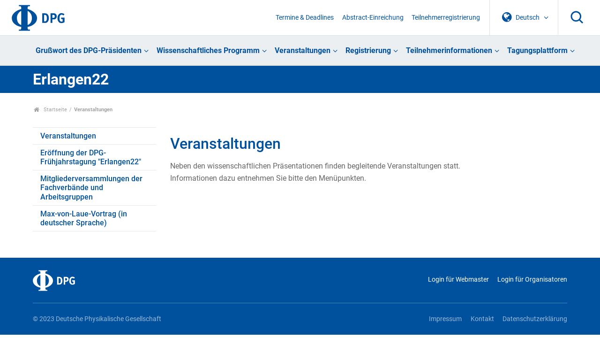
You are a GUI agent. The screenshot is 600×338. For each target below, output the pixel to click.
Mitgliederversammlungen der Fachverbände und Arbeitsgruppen (91, 187)
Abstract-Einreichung (373, 18)
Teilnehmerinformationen (449, 50)
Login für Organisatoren (532, 280)
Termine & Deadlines (305, 18)
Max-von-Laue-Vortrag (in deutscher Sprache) (83, 218)
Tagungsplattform (537, 50)
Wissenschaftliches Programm (208, 50)
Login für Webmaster (458, 280)
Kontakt (482, 319)
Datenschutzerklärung (534, 319)
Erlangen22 (71, 79)
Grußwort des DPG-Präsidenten (89, 50)
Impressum (445, 319)
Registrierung (368, 50)
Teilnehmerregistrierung (446, 18)
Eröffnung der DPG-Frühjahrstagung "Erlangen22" (90, 157)
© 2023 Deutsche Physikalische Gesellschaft (97, 319)
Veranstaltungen (302, 50)
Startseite (50, 110)
